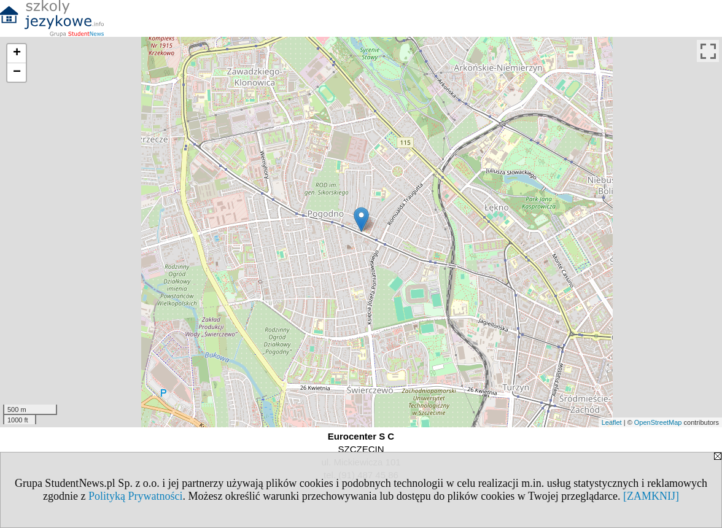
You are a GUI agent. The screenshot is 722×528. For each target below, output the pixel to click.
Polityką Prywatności (135, 496)
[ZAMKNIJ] (651, 496)
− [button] (17, 72)
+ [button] (17, 53)
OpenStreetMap (658, 422)
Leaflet (612, 422)
